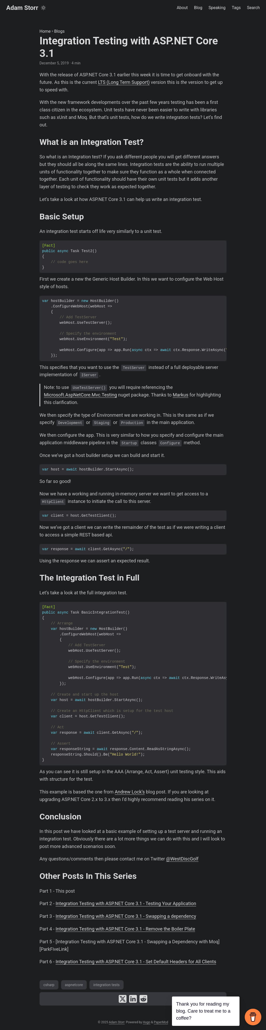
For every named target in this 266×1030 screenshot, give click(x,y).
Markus (180, 395)
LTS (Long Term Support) (124, 82)
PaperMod (161, 1022)
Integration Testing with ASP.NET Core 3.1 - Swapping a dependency (126, 916)
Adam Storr (22, 7)
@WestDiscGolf (182, 858)
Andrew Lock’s (130, 792)
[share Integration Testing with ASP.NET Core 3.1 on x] (123, 999)
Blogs (59, 31)
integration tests (106, 985)
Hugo (146, 1022)
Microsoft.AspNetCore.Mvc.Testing (80, 395)
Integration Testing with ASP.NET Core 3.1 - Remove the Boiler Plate (125, 929)
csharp (49, 985)
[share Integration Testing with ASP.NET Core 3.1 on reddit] (143, 999)
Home (45, 31)
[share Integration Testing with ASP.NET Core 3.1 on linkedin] (133, 999)
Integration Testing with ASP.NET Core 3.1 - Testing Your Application (126, 903)
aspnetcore (74, 985)
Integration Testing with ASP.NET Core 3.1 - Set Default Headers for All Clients (136, 961)
